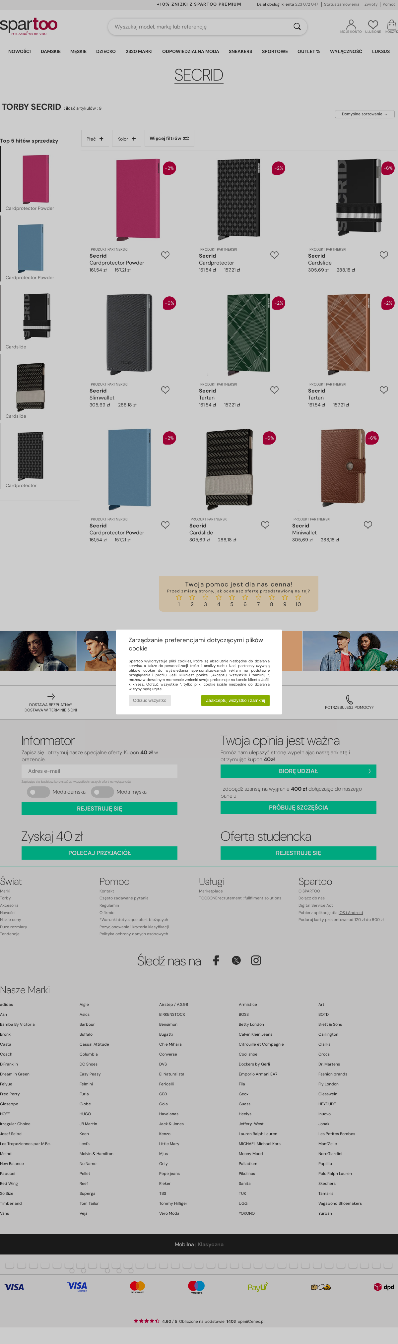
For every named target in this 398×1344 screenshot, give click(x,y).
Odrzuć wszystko (149, 700)
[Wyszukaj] (297, 27)
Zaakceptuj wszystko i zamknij (235, 700)
